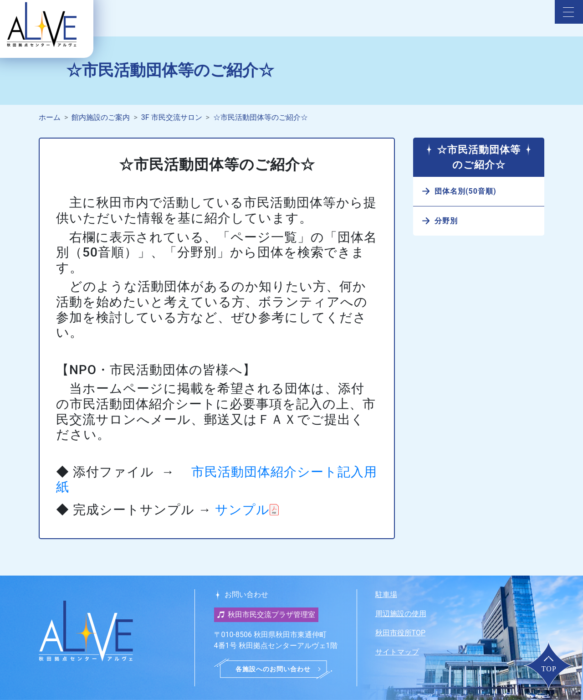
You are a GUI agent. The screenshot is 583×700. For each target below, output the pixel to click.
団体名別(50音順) (465, 191)
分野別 (446, 220)
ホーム (50, 117)
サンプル (242, 509)
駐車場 (386, 594)
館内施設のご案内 (101, 117)
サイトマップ (397, 652)
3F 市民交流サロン (171, 117)
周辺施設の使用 (400, 613)
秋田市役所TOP (400, 632)
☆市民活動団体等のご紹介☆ (260, 117)
